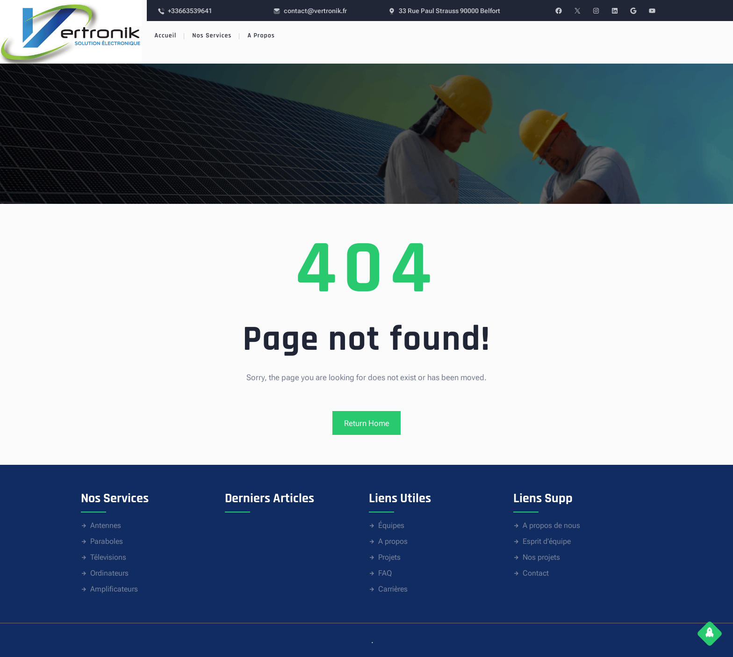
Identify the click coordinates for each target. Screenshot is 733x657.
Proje (386, 557)
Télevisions (108, 557)
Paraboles (106, 541)
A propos (393, 541)
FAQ (385, 573)
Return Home (366, 423)
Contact (536, 573)
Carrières (393, 589)
